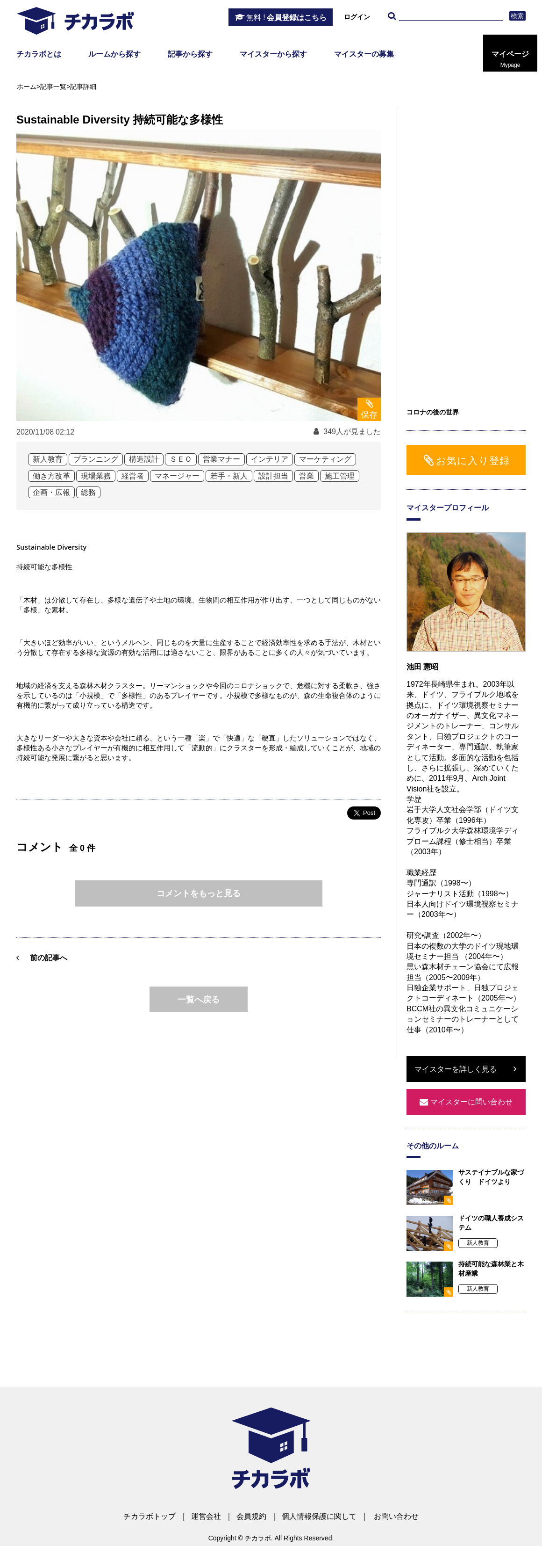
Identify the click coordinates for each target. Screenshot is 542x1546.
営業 (306, 476)
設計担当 (273, 476)
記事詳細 (83, 86)
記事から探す (190, 54)
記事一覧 (53, 86)
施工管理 (340, 476)
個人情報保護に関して (319, 1516)
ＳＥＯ (181, 459)
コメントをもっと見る (199, 893)
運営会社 (206, 1516)
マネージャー (177, 476)
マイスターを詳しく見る (455, 1069)
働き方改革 (51, 476)
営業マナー (221, 459)
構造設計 (144, 459)
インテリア (269, 459)
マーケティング (325, 459)
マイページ (510, 59)
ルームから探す (114, 54)
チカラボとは (38, 54)
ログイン (357, 17)
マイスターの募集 (364, 54)
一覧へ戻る (199, 999)
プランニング (95, 459)
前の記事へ (48, 958)
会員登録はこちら (286, 18)
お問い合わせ (396, 1516)
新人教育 (48, 459)
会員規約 (251, 1516)
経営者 (132, 476)
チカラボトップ (149, 1516)
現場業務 (96, 476)
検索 (517, 16)
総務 (88, 492)
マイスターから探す (273, 54)
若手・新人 (229, 476)
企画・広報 (51, 492)
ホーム (26, 86)
